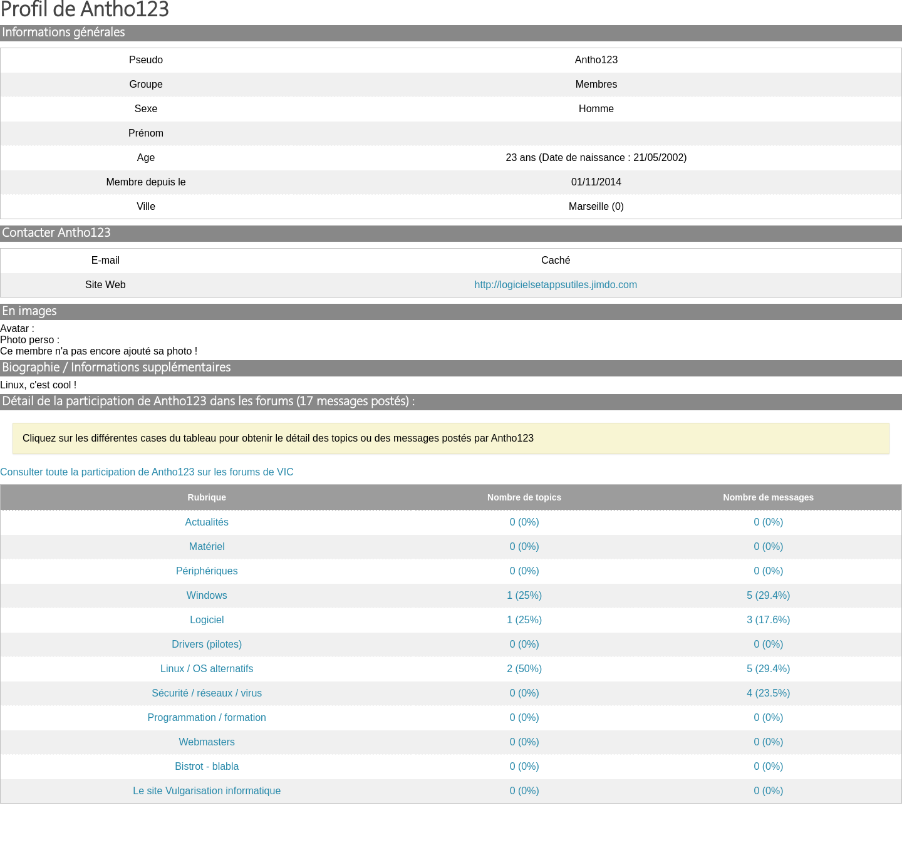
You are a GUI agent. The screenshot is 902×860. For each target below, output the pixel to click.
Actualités (207, 522)
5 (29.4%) (768, 595)
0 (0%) (524, 522)
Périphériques (207, 571)
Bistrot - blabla (207, 766)
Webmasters (207, 742)
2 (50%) (524, 668)
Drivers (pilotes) (207, 644)
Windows (207, 595)
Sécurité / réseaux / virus (207, 693)
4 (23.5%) (768, 693)
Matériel (207, 546)
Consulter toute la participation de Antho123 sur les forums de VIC (147, 472)
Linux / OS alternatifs (207, 668)
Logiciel (207, 619)
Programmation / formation (207, 717)
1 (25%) (524, 595)
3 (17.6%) (768, 619)
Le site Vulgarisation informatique (207, 790)
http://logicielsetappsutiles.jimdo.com (556, 284)
